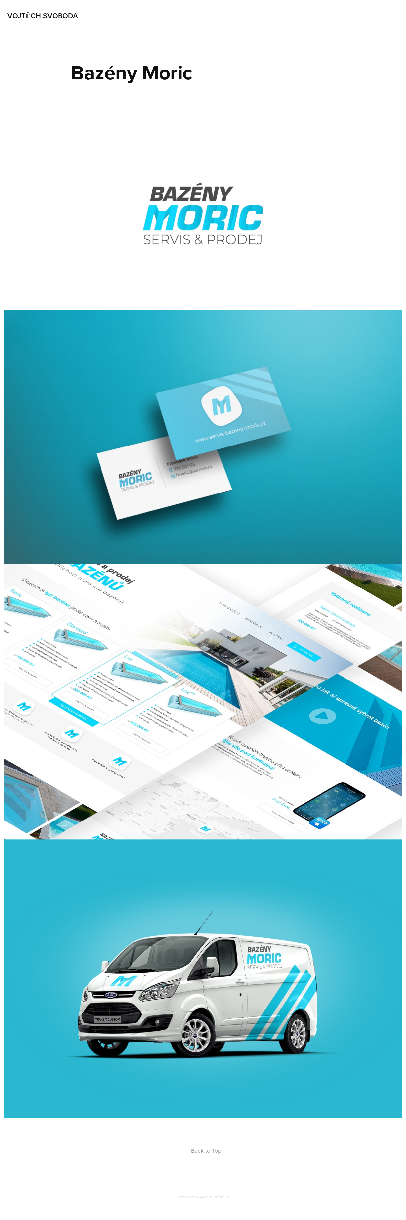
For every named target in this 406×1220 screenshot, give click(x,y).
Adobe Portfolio (214, 1197)
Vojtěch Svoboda (42, 15)
